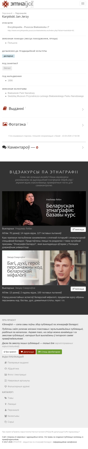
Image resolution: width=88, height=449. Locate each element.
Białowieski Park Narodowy (21, 93)
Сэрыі (9, 422)
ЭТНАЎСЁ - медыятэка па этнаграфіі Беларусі (32, 442)
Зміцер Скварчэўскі (25, 288)
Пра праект (10, 352)
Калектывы (11, 416)
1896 (10, 80)
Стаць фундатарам (49, 352)
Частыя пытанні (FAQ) (41, 432)
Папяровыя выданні (16, 362)
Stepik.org (66, 179)
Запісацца (78, 229)
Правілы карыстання (21, 432)
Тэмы (8, 398)
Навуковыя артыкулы (17, 380)
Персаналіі (7, 13)
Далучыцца (27, 352)
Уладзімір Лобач (23, 228)
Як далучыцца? (57, 432)
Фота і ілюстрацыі (15, 374)
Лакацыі (10, 404)
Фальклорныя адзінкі (16, 386)
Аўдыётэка (11, 368)
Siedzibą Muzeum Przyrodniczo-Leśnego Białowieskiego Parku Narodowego (46, 96)
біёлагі (7, 68)
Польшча (12, 43)
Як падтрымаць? (73, 432)
